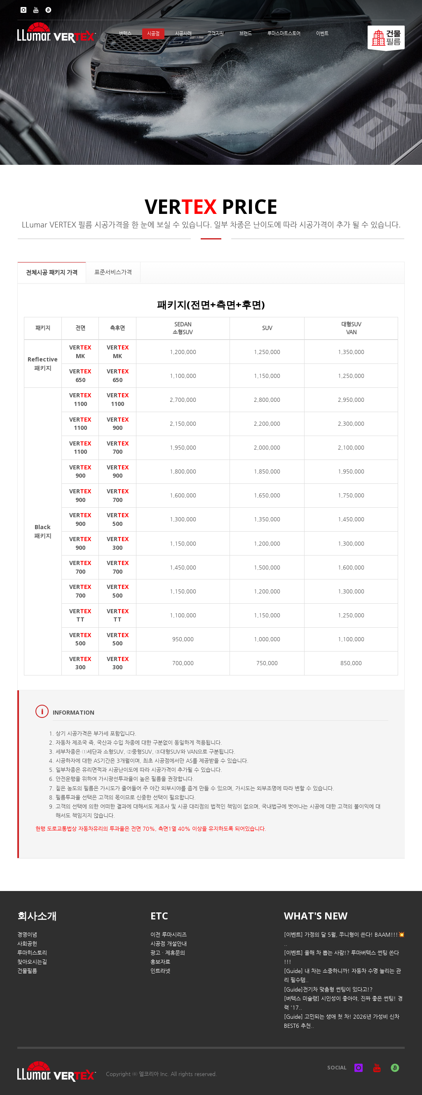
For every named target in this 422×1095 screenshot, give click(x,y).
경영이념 (27, 934)
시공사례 (183, 33)
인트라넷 (160, 971)
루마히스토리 (32, 953)
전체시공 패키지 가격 (51, 272)
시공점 (153, 33)
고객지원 (215, 33)
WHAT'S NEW (315, 915)
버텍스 (125, 33)
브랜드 (245, 33)
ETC (159, 915)
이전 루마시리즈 (168, 934)
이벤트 (322, 33)
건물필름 (27, 971)
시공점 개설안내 (168, 943)
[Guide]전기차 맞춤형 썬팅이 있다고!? (328, 989)
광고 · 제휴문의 (167, 953)
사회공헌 (27, 943)
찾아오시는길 (32, 962)
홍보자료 (160, 962)
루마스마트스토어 (283, 33)
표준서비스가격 (113, 272)
